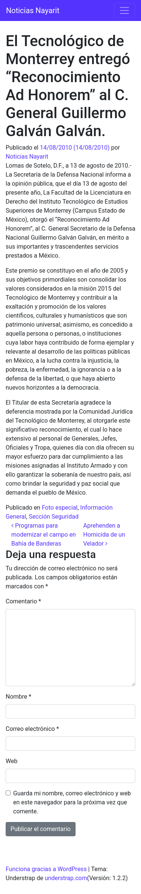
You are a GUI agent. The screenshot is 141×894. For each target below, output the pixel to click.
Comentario (23, 601)
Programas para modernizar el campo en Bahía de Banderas (43, 534)
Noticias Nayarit (32, 10)
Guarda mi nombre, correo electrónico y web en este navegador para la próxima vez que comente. (72, 802)
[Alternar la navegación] (124, 10)
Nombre (18, 696)
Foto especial (59, 507)
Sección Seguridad (54, 516)
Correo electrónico (32, 728)
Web (11, 761)
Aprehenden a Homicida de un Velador (104, 534)
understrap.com (66, 878)
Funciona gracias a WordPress (46, 869)
